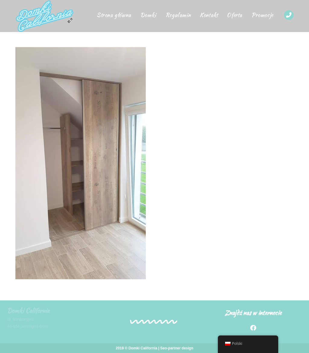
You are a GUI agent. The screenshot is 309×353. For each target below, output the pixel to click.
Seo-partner (170, 348)
